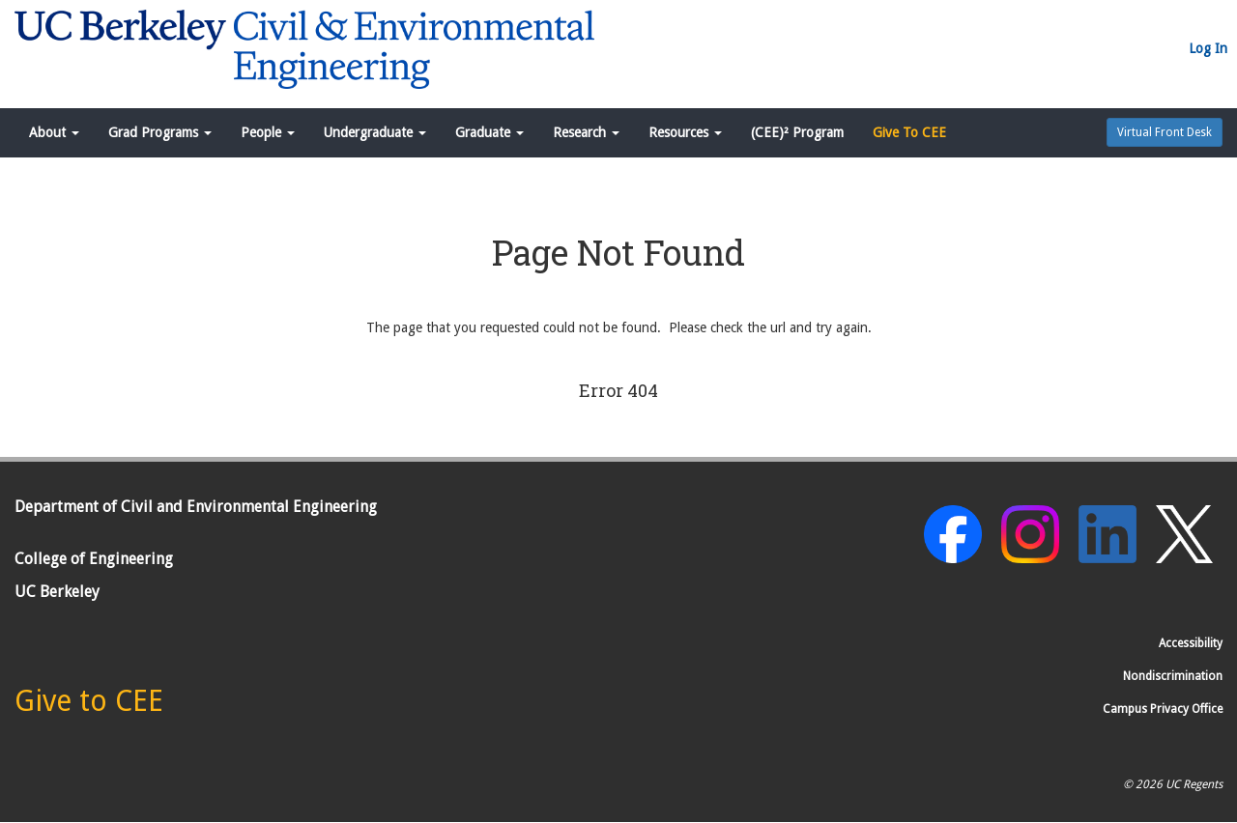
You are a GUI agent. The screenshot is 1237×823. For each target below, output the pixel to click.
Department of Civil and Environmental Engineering (195, 506)
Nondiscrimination (1173, 676)
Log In (1208, 48)
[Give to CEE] (88, 706)
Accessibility (1191, 643)
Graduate (489, 132)
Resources (685, 132)
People (268, 132)
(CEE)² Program (797, 132)
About (54, 132)
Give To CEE (909, 132)
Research (586, 132)
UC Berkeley (57, 591)
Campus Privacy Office (1163, 709)
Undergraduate (375, 132)
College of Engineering (93, 559)
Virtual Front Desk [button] (1164, 132)
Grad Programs (160, 132)
